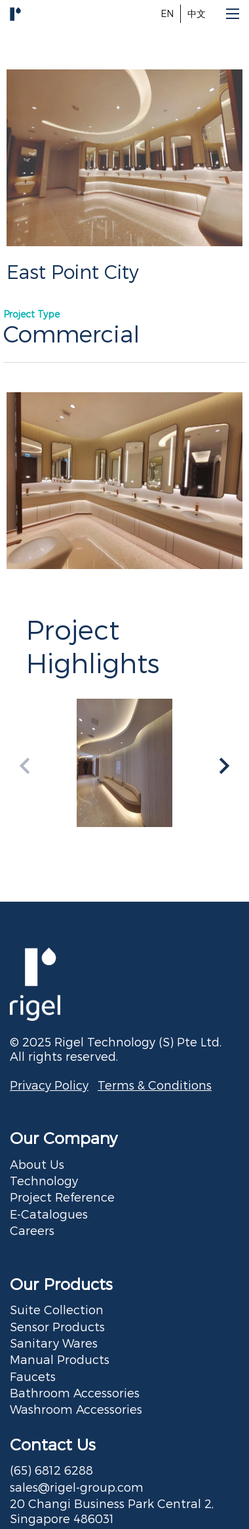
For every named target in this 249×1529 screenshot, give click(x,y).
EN (167, 13)
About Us (37, 1164)
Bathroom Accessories (75, 1392)
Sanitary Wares (54, 1343)
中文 (196, 13)
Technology (44, 1180)
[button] (224, 766)
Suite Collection (57, 1309)
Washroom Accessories (76, 1409)
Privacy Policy (49, 1085)
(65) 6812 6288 (51, 1470)
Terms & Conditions (155, 1085)
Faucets (33, 1376)
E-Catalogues (49, 1214)
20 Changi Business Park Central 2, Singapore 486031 (112, 1510)
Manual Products (59, 1359)
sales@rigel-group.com (77, 1487)
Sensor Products (57, 1326)
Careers (32, 1230)
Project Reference (62, 1197)
